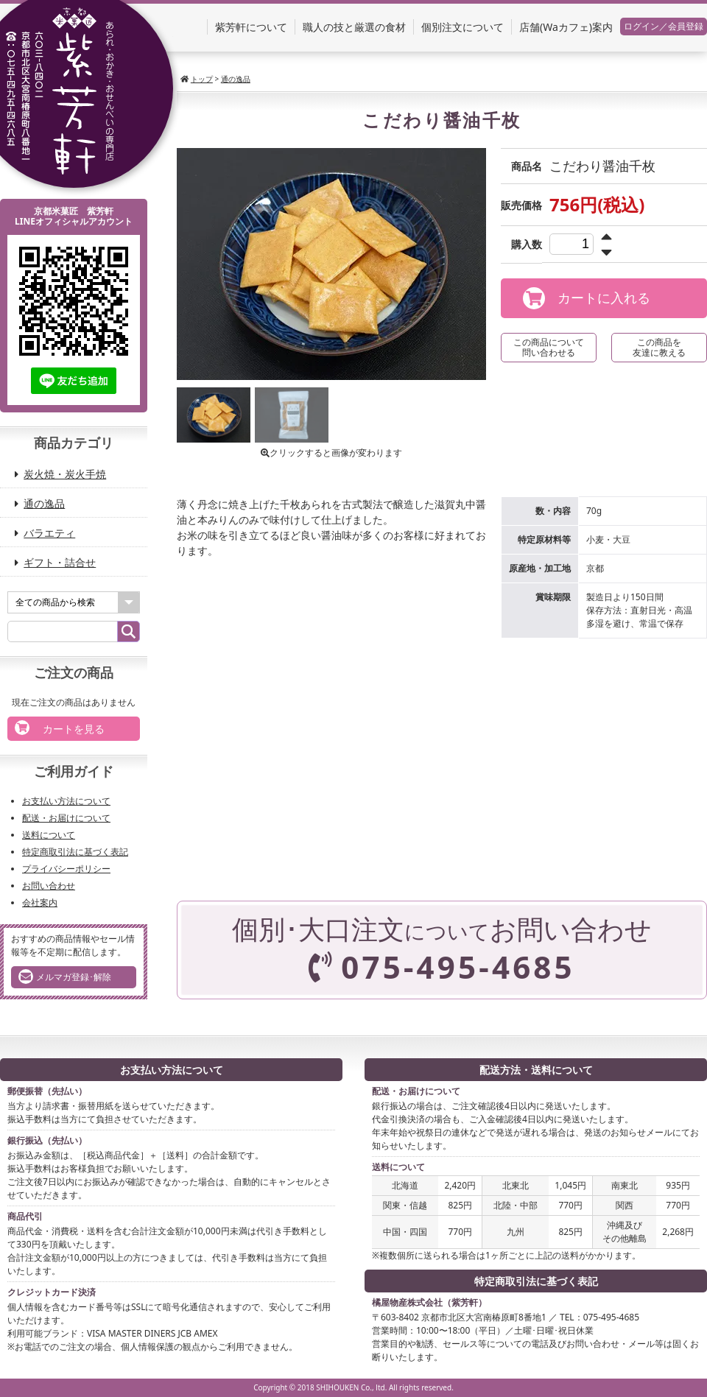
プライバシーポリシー (66, 868)
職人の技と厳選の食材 (354, 27)
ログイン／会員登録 (663, 26)
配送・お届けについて (66, 818)
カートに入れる (586, 298)
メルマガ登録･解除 (64, 976)
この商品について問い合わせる (548, 347)
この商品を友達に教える (659, 347)
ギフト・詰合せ (60, 562)
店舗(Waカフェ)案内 (566, 27)
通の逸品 (235, 79)
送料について (48, 834)
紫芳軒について (251, 27)
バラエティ (50, 533)
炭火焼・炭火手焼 (65, 474)
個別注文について (462, 27)
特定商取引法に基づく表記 (75, 851)
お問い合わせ (48, 885)
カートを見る (60, 728)
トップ (202, 79)
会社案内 (39, 902)
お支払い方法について (66, 801)
